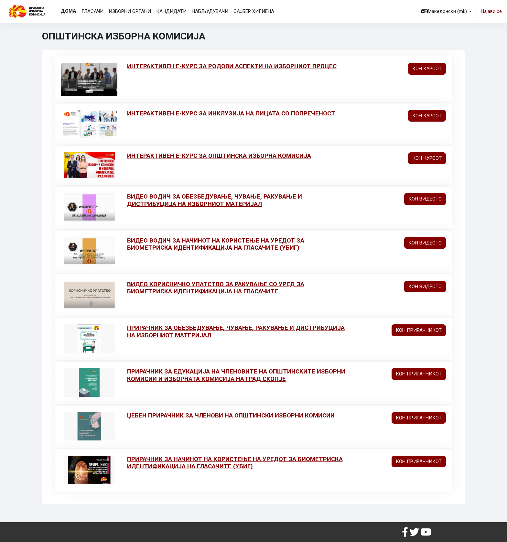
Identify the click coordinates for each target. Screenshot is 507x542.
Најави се (491, 11)
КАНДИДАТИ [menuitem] (171, 11)
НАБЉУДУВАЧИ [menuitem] (210, 11)
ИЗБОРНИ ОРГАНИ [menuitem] (130, 11)
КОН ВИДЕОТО (425, 199)
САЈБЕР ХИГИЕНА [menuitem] (253, 11)
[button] (446, 11)
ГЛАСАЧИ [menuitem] (92, 11)
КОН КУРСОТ (427, 68)
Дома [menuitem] (68, 11)
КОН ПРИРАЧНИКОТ (419, 330)
